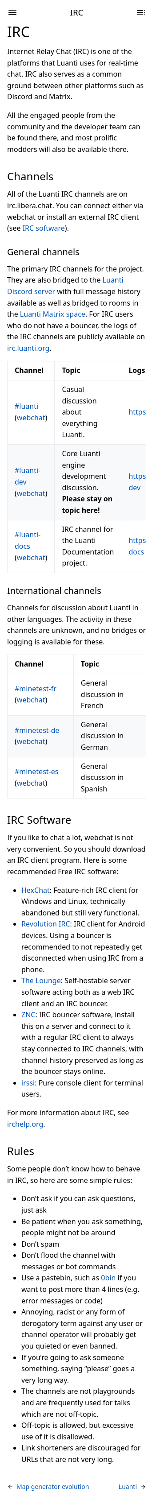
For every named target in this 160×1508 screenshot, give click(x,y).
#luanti (26, 406)
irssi (28, 1083)
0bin (108, 1278)
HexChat (35, 890)
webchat (31, 418)
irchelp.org (25, 1124)
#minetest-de (37, 730)
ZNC (28, 1015)
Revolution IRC (45, 924)
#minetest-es (36, 771)
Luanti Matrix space (52, 314)
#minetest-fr (35, 689)
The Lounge (41, 980)
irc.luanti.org (28, 348)
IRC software (44, 228)
